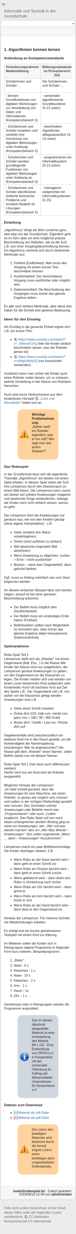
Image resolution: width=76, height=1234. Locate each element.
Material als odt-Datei (33, 1112)
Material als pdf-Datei (33, 1117)
